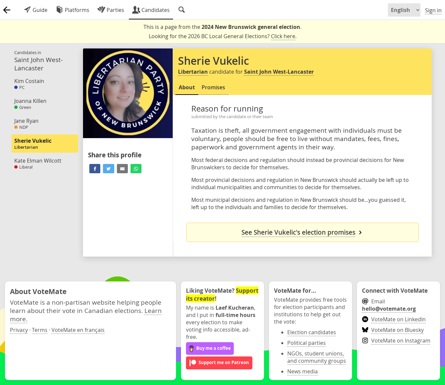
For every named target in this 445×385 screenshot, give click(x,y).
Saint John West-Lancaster (279, 71)
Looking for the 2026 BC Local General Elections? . (223, 36)
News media (302, 371)
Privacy (19, 330)
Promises (213, 87)
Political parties (306, 342)
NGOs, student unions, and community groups (316, 357)
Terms (39, 330)
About (187, 87)
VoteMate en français (78, 330)
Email (389, 305)
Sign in (433, 10)
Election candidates (311, 332)
